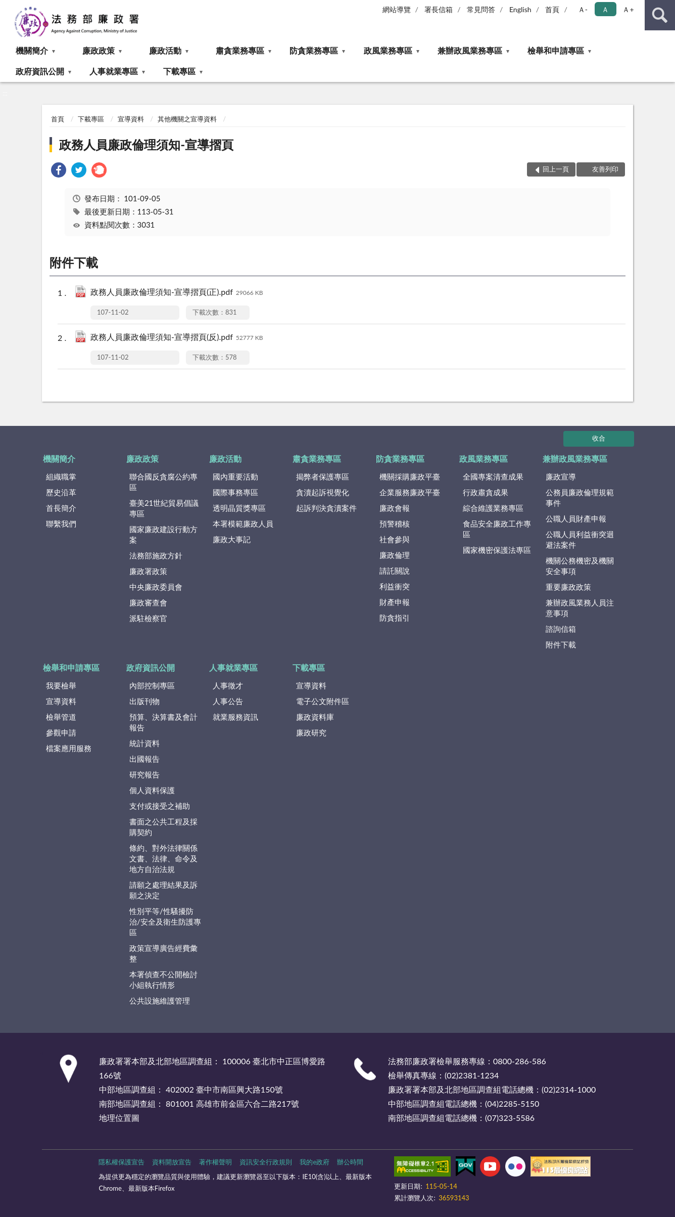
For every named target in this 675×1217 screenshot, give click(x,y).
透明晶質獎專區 (239, 507)
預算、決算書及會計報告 (163, 722)
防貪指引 (394, 617)
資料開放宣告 (171, 1162)
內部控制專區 (152, 685)
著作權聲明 (215, 1162)
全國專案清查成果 (493, 476)
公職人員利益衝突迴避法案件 (580, 539)
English (520, 9)
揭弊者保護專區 (322, 476)
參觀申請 (61, 732)
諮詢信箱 (561, 628)
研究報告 (144, 774)
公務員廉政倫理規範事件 (580, 497)
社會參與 (394, 539)
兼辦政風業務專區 (470, 50)
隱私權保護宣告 (121, 1162)
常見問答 (481, 9)
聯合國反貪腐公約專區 (163, 482)
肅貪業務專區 (240, 50)
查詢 (660, 15)
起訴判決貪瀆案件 (326, 507)
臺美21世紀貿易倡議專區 (164, 508)
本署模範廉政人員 (243, 523)
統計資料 (144, 743)
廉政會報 (394, 507)
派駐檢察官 (148, 618)
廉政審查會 (148, 602)
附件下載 (561, 644)
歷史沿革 (61, 492)
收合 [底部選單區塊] (598, 438)
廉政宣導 (561, 476)
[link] (58, 171)
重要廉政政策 (568, 586)
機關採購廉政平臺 (409, 476)
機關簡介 (32, 50)
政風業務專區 (388, 50)
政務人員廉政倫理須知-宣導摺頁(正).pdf (176, 292)
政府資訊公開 (40, 71)
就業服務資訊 (235, 716)
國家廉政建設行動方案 (163, 534)
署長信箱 (438, 9)
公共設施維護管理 (159, 1000)
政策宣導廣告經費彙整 (163, 953)
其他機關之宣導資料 (187, 119)
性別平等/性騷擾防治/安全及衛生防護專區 (165, 921)
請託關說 (394, 570)
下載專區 (179, 71)
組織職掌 (61, 476)
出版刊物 (144, 701)
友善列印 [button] (605, 169)
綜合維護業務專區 (493, 507)
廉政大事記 (232, 539)
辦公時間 (350, 1162)
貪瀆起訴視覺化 (322, 492)
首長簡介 (61, 507)
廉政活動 (165, 50)
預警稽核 (394, 523)
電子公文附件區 (322, 701)
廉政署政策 (148, 571)
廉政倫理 (394, 554)
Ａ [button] (605, 9)
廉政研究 (311, 732)
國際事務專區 (235, 492)
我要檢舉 (61, 685)
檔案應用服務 (68, 748)
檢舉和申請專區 (555, 50)
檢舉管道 (61, 716)
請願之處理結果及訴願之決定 (163, 890)
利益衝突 (394, 586)
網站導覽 (396, 9)
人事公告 (228, 701)
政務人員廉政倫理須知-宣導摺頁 (146, 144)
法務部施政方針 (155, 555)
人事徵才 (228, 685)
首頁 (552, 9)
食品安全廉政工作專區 (497, 529)
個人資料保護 (152, 790)
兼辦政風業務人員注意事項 (580, 608)
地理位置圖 (119, 1117)
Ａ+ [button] (628, 9)
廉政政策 (98, 50)
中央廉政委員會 (155, 586)
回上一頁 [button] (556, 169)
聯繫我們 (61, 523)
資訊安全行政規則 (265, 1162)
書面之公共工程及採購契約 (163, 827)
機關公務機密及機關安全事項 (580, 566)
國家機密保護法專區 (497, 549)
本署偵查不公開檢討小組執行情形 (163, 979)
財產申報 (394, 601)
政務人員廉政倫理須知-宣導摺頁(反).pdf (176, 337)
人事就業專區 (113, 71)
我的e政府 (314, 1162)
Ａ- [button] (583, 9)
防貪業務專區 (314, 50)
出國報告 (144, 758)
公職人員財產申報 (576, 518)
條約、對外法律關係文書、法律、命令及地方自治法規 (163, 858)
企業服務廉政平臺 (409, 492)
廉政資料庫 (315, 716)
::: (8, 8)
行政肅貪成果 (485, 492)
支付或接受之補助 (159, 805)
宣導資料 (131, 119)
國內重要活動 (235, 476)
